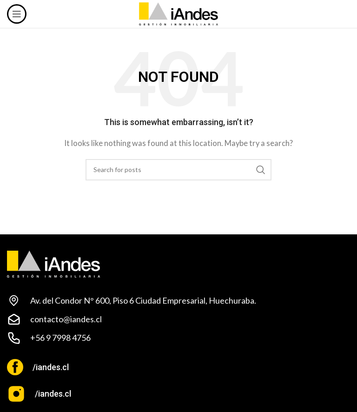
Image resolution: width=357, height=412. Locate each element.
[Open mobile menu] (16, 14)
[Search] (178, 169)
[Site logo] (178, 13)
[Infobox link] (178, 367)
